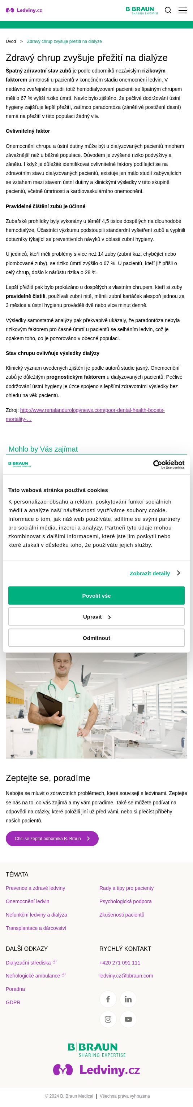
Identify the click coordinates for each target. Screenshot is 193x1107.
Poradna (15, 989)
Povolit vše (96, 595)
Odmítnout (96, 637)
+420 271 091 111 (119, 963)
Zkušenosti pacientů (122, 915)
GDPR (13, 1002)
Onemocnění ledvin (28, 901)
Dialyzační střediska (28, 963)
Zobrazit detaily (150, 573)
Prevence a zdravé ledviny (35, 888)
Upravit (97, 617)
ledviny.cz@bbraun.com (126, 976)
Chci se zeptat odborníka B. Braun (48, 838)
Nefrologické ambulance (33, 976)
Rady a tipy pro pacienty (126, 888)
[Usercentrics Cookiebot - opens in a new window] (153, 464)
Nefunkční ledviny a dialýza (36, 915)
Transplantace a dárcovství (36, 928)
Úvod (11, 41)
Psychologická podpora (125, 901)
